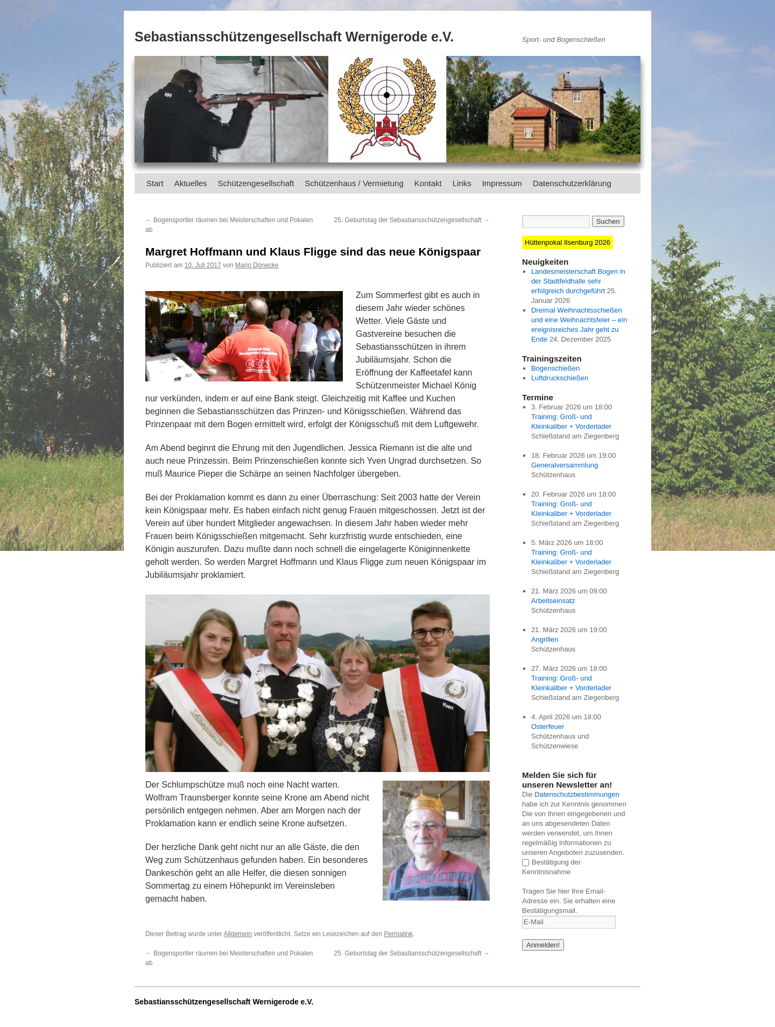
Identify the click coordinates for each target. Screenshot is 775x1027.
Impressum (502, 183)
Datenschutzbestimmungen (576, 794)
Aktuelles (190, 183)
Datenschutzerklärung (572, 183)
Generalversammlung (564, 465)
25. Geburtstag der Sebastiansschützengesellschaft (412, 220)
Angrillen (545, 639)
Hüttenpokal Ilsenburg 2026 (567, 242)
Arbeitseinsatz (553, 601)
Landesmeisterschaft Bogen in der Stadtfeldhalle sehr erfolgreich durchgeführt (578, 281)
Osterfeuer (547, 727)
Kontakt (428, 183)
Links (462, 183)
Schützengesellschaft (256, 183)
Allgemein (237, 934)
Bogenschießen (555, 368)
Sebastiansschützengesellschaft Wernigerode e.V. (294, 36)
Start (155, 183)
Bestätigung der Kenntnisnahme (551, 867)
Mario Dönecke (257, 265)
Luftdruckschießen (559, 378)
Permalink (398, 934)
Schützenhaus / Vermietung (354, 183)
